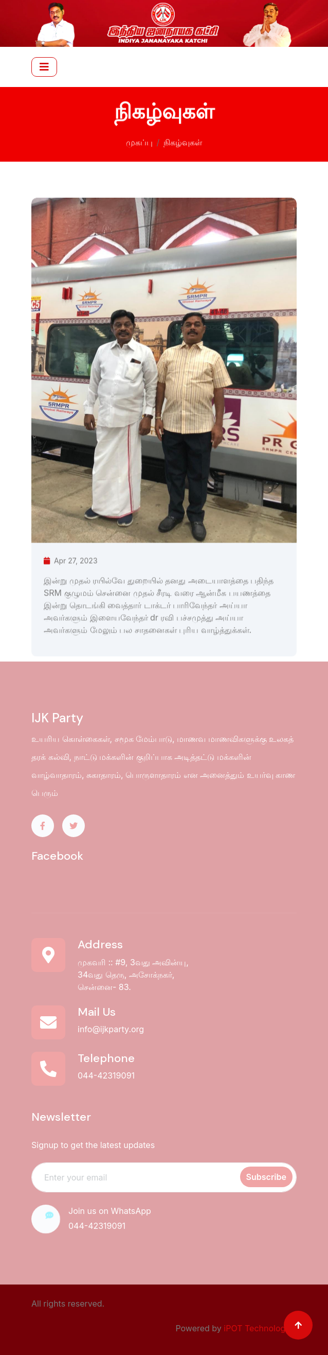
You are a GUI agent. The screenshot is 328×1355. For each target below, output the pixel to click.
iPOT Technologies (260, 1328)
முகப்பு (139, 140)
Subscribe (266, 1177)
